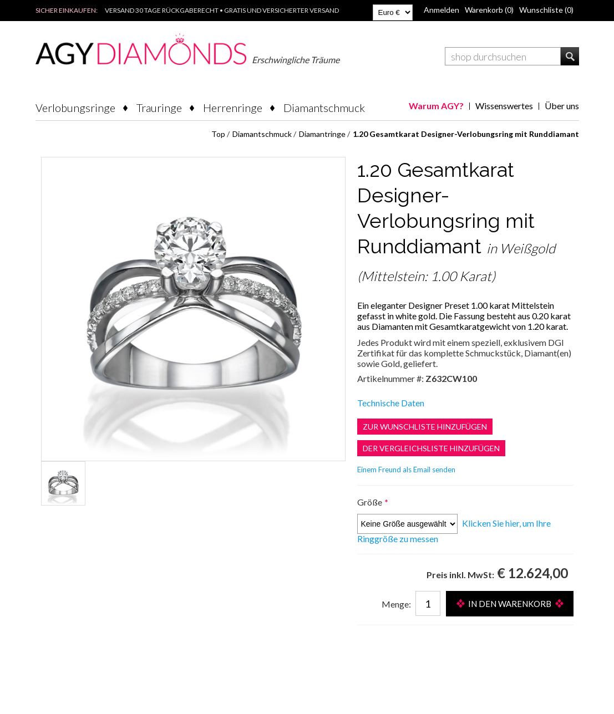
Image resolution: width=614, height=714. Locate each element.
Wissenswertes (504, 105)
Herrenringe (232, 107)
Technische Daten (390, 402)
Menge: (396, 604)
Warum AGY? (436, 105)
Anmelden (441, 9)
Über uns (562, 105)
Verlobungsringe (75, 107)
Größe (370, 502)
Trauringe (159, 107)
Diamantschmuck (324, 107)
